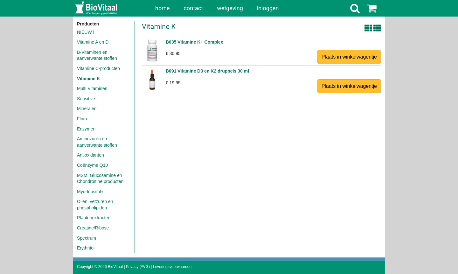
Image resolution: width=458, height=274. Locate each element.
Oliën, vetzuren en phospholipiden (95, 204)
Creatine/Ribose (93, 227)
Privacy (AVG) (138, 266)
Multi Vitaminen (92, 88)
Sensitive (86, 98)
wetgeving (230, 8)
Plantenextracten (93, 217)
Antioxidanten (90, 155)
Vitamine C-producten (98, 68)
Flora (82, 118)
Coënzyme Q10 (92, 165)
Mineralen (86, 108)
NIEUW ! (85, 32)
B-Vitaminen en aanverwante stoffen (97, 55)
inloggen (268, 8)
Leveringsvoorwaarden (172, 266)
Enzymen (86, 128)
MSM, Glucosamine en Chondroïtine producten (100, 178)
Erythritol (85, 247)
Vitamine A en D (92, 42)
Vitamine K (88, 78)
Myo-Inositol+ (90, 191)
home (162, 8)
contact (193, 8)
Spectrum (86, 238)
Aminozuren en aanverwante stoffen (97, 142)
